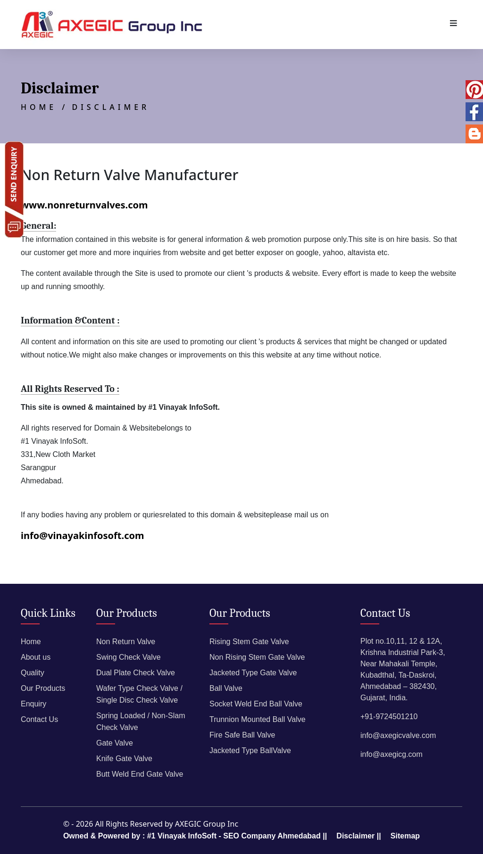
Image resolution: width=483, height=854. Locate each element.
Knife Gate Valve (124, 759)
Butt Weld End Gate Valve (139, 774)
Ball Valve (225, 688)
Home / (44, 107)
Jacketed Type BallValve (250, 750)
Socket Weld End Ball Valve (255, 704)
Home (31, 642)
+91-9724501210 (388, 717)
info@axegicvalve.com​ (398, 735)
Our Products (43, 688)
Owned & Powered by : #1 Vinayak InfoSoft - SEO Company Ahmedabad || (195, 836)
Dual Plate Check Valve (135, 673)
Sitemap (405, 836)
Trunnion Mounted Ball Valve (257, 719)
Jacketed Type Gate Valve (253, 673)
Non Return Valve (125, 642)
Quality (32, 673)
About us (35, 657)
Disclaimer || (358, 836)
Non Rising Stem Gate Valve (257, 657)
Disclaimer (111, 107)
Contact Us (39, 719)
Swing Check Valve (128, 657)
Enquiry (33, 704)
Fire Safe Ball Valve (242, 735)
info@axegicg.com (391, 754)
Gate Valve (114, 743)
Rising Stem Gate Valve (249, 642)
